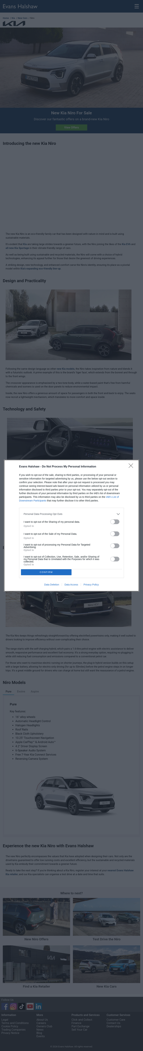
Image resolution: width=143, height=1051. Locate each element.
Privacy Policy (91, 584)
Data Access (71, 584)
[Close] (132, 466)
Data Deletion (51, 584)
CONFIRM (46, 572)
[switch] (114, 521)
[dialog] (71, 525)
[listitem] (71, 514)
